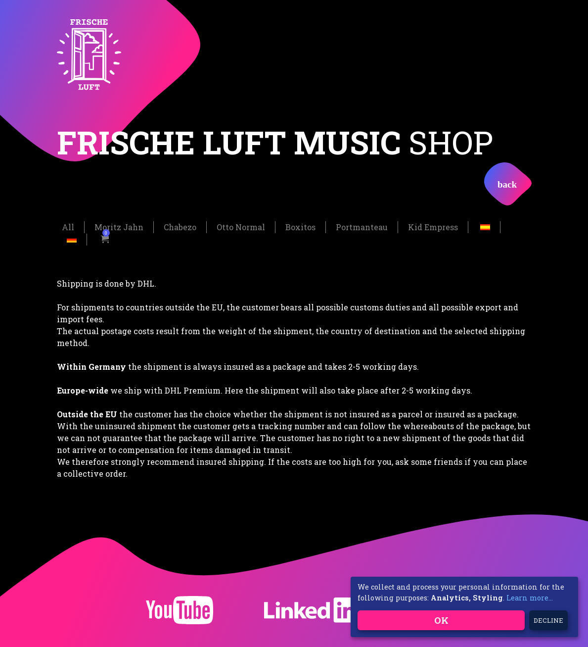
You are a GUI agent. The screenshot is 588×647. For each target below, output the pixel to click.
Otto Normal (241, 226)
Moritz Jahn (118, 226)
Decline (548, 620)
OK (441, 620)
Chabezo (180, 226)
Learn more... (529, 597)
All (68, 226)
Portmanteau (362, 226)
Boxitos (300, 226)
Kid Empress (433, 226)
